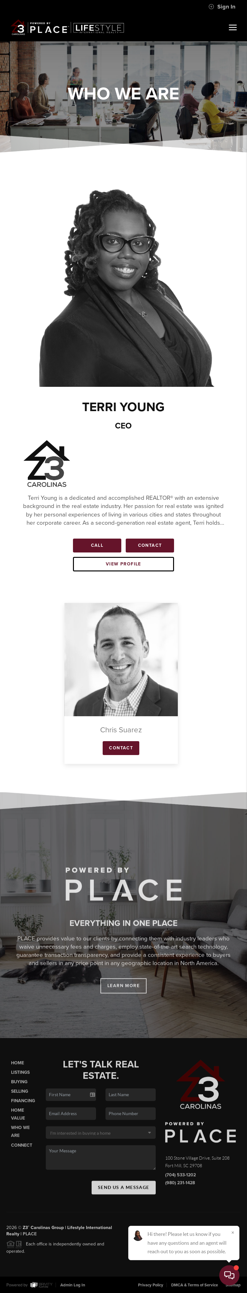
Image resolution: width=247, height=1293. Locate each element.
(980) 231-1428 (180, 1188)
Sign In (221, 6)
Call (97, 545)
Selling (19, 1096)
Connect (21, 1150)
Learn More (123, 991)
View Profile (123, 564)
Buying (19, 1086)
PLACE (30, 1239)
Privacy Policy (150, 1285)
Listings (20, 1077)
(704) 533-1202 (180, 1180)
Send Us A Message (123, 1192)
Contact (150, 545)
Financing (23, 1106)
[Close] (232, 1232)
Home (17, 1068)
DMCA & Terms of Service (194, 1285)
